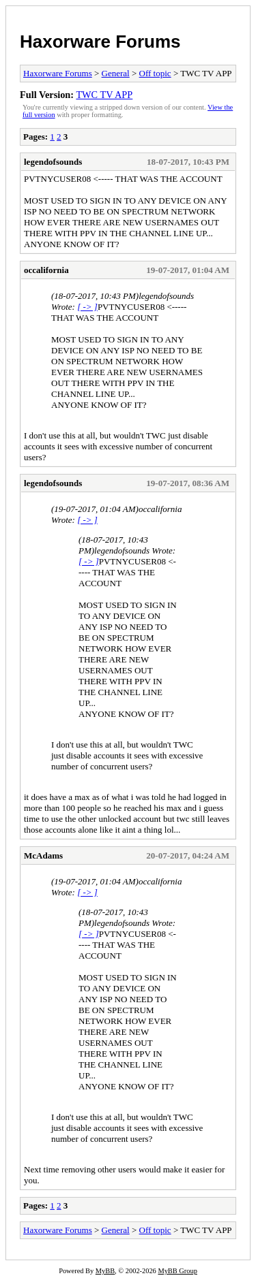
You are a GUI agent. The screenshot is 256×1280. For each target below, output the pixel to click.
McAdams (43, 855)
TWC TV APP (104, 94)
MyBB (105, 1271)
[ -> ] (87, 307)
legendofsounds (53, 162)
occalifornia (46, 270)
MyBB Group (177, 1271)
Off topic (155, 73)
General (116, 73)
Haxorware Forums (100, 41)
